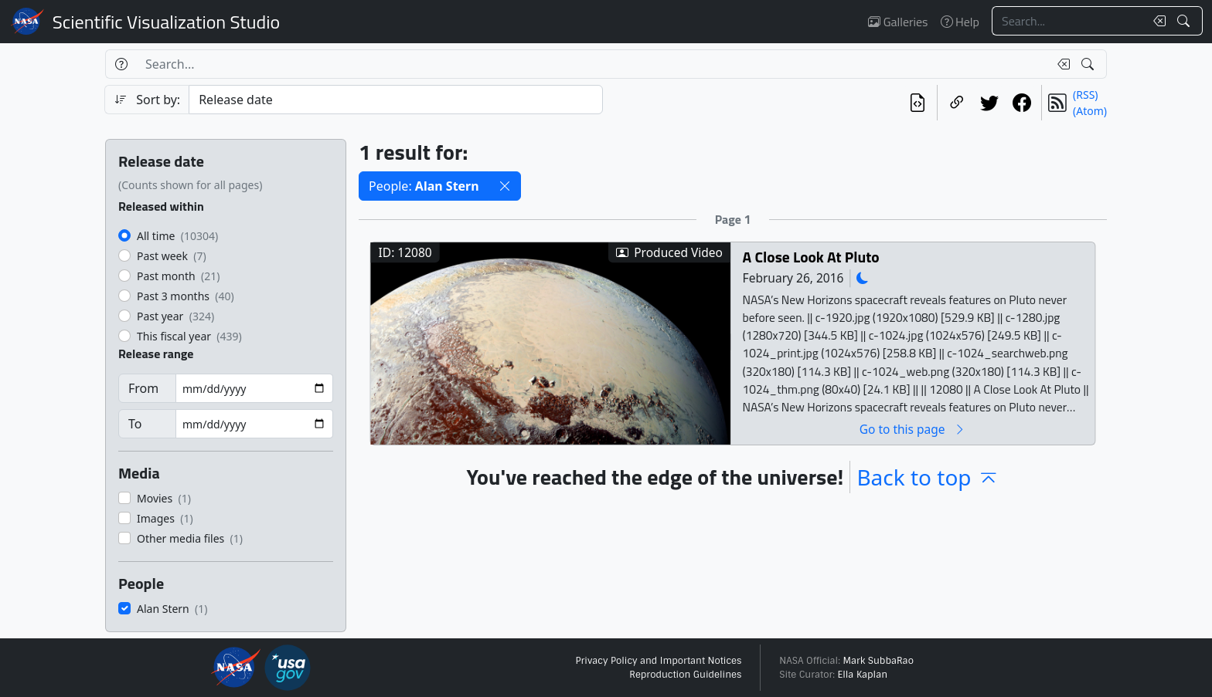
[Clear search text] (1156, 21)
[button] (505, 186)
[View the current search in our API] (917, 102)
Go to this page (913, 429)
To (134, 423)
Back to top (927, 477)
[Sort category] (396, 99)
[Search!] (1185, 21)
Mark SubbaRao (878, 661)
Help (960, 21)
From (143, 388)
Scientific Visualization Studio (166, 22)
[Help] (121, 64)
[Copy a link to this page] (957, 102)
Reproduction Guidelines (685, 674)
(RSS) (1085, 94)
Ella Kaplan (863, 674)
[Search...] (1068, 21)
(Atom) (1090, 110)
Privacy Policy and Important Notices (658, 661)
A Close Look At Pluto (811, 257)
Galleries (898, 21)
